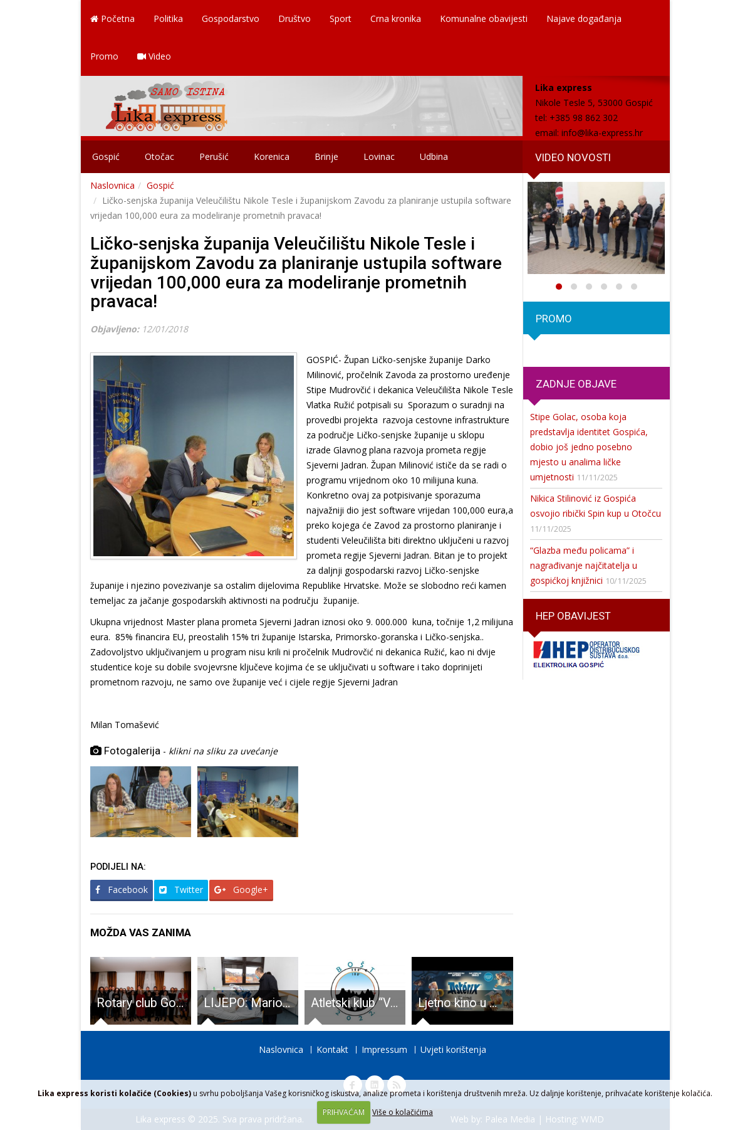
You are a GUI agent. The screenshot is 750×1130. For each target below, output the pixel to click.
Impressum (384, 1049)
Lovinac (379, 156)
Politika (168, 18)
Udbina (434, 156)
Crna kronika (395, 18)
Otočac (159, 156)
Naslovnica (112, 185)
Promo (104, 56)
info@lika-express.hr (602, 133)
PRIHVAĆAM (344, 1112)
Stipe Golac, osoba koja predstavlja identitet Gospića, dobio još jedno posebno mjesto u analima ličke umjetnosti (589, 447)
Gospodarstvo (230, 18)
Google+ (241, 889)
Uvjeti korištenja (453, 1049)
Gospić (106, 156)
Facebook (121, 889)
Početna (112, 18)
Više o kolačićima (402, 1112)
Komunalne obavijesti (484, 18)
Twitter (181, 889)
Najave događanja (584, 18)
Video (154, 56)
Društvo (294, 18)
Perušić (214, 156)
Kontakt (332, 1049)
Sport (341, 18)
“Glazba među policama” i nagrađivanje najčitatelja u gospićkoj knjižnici (583, 565)
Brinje (326, 156)
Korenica (271, 156)
